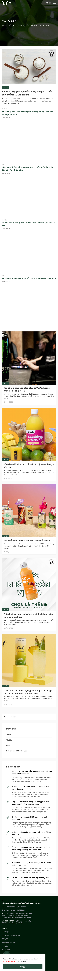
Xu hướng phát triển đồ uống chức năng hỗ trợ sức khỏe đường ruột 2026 (30, 787)
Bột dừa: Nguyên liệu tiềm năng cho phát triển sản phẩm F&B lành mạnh (27, 93)
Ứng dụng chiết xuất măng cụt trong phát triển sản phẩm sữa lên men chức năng (30, 802)
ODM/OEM (5, 939)
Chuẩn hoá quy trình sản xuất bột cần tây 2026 (30, 877)
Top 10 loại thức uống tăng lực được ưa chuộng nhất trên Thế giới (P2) (27, 389)
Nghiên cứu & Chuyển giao (16, 751)
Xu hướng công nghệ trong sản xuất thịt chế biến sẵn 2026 (29, 278)
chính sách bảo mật (10, 961)
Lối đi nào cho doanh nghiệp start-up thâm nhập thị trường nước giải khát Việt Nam (28, 692)
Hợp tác (5, 946)
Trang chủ (6, 25)
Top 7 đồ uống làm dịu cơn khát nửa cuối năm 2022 (29, 540)
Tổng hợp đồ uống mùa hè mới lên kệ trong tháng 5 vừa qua (29, 465)
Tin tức (6, 87)
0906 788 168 (20, 910)
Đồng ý (22, 966)
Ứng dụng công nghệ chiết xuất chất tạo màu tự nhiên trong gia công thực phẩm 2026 (31, 848)
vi (47, 3)
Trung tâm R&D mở (8, 942)
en (50, 3)
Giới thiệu (5, 931)
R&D (8, 745)
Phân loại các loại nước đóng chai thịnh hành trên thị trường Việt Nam (28, 615)
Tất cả (8, 734)
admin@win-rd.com (19, 906)
